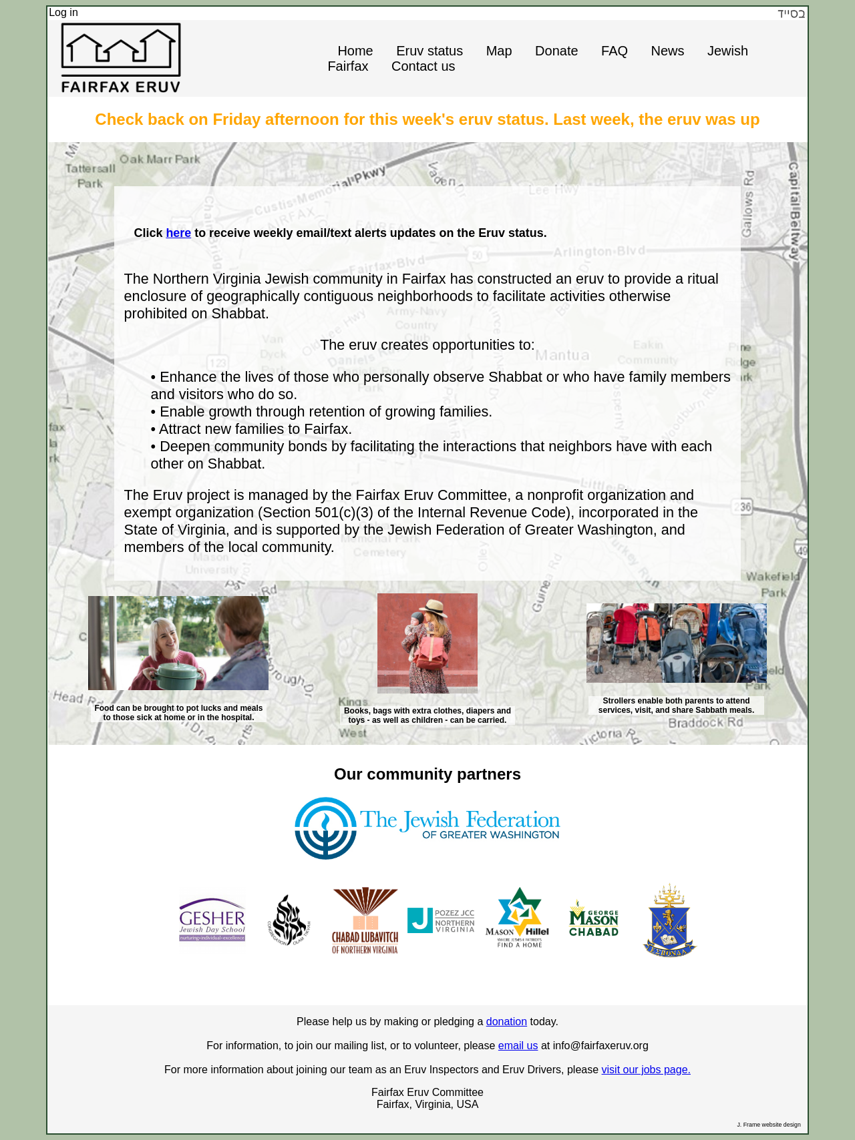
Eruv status (429, 50)
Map (499, 50)
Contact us (423, 66)
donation (506, 1021)
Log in (63, 12)
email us (518, 1045)
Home (355, 50)
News (667, 50)
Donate (556, 50)
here (178, 233)
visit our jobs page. (646, 1069)
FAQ (614, 50)
